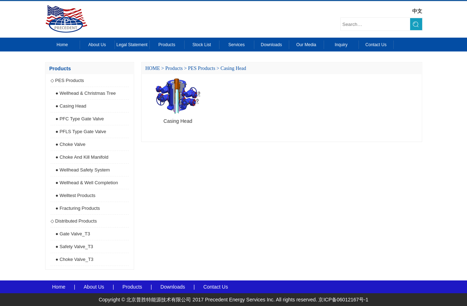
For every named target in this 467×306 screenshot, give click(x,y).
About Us (97, 44)
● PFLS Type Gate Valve (80, 131)
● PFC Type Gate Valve (79, 118)
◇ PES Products (67, 80)
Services (236, 44)
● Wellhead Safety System (82, 170)
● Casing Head (70, 106)
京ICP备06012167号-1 (343, 299)
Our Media (306, 44)
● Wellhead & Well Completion (86, 182)
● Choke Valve (70, 144)
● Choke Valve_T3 (74, 259)
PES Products (202, 68)
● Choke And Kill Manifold (81, 157)
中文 (417, 11)
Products (166, 44)
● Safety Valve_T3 (74, 246)
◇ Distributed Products (74, 221)
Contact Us (375, 44)
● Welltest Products (75, 195)
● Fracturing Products (77, 208)
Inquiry (341, 44)
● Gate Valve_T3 (72, 233)
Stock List (201, 44)
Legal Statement (131, 44)
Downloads (271, 44)
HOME (152, 68)
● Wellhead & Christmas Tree (85, 93)
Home (62, 44)
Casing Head (233, 68)
